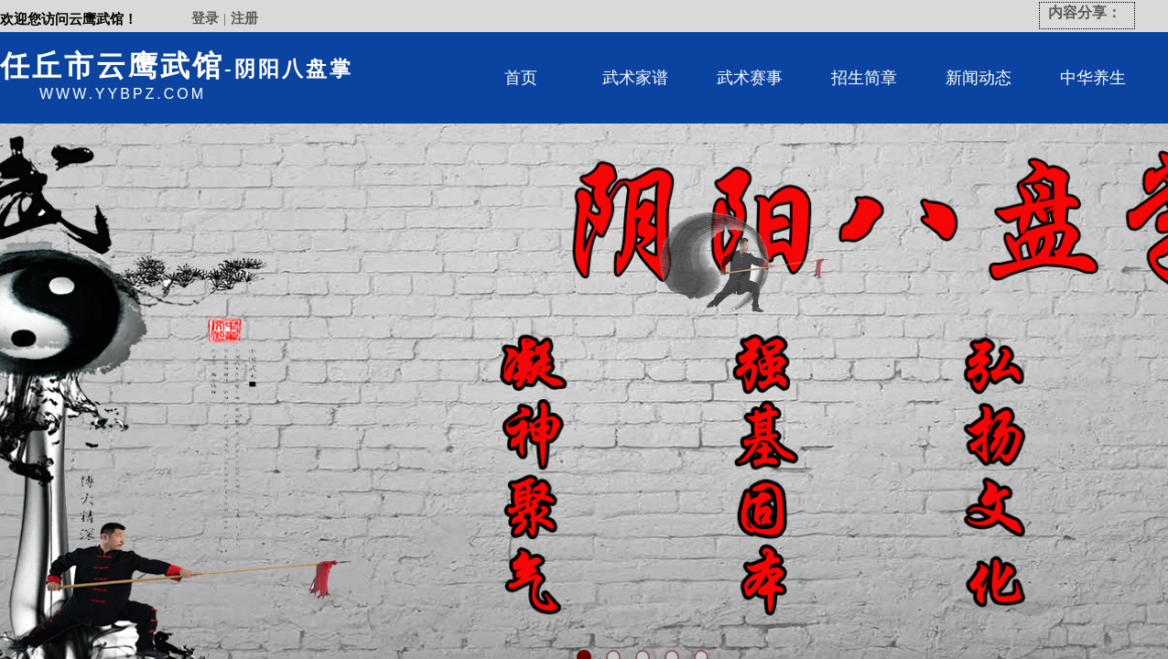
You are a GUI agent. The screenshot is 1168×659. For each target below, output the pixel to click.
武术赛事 (750, 78)
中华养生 (1093, 78)
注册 (244, 18)
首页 (520, 78)
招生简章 (864, 78)
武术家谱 (635, 78)
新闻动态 (978, 78)
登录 (205, 18)
